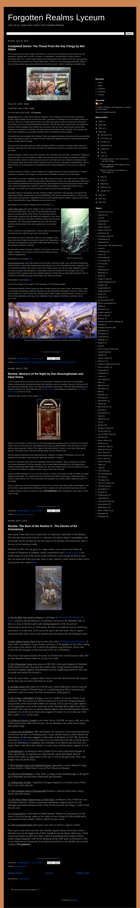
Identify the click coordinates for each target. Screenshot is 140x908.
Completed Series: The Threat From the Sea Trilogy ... (114, 160)
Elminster (101, 309)
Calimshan (102, 233)
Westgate (101, 513)
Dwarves (101, 297)
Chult (100, 248)
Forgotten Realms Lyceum (56, 17)
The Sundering (103, 474)
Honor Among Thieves (106, 349)
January (104, 191)
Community (102, 257)
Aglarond (101, 215)
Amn (99, 218)
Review (101, 425)
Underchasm (103, 495)
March (103, 184)
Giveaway (102, 334)
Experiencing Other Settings (109, 321)
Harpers (101, 343)
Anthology (102, 221)
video (23, 714)
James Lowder (103, 358)
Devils (100, 276)
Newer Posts (15, 873)
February (104, 187)
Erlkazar (101, 318)
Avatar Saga (103, 227)
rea (99, 422)
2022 (100, 195)
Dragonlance (103, 288)
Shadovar (101, 443)
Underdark (102, 498)
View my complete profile (105, 112)
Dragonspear (103, 291)
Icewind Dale (103, 352)
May (102, 177)
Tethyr (100, 465)
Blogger (75, 900)
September (105, 145)
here (52, 205)
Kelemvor (101, 361)
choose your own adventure (109, 245)
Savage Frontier (104, 428)
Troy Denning (103, 486)
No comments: (37, 358)
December (105, 135)
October (104, 142)
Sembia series (47, 389)
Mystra (100, 404)
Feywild (101, 324)
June (103, 156)
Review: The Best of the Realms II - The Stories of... (114, 171)
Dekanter (101, 273)
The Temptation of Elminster (72, 641)
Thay (100, 468)
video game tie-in (104, 501)
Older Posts (82, 873)
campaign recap (104, 236)
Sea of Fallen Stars (58, 362)
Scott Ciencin (103, 431)
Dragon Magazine (105, 282)
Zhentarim (102, 516)
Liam (100, 103)
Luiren (100, 376)
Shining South (103, 449)
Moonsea (101, 398)
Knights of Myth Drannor (107, 364)
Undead (101, 492)
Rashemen (102, 419)
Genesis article (71, 552)
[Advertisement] (113, 57)
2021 (100, 199)
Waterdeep (71, 362)
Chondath (101, 242)
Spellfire (24, 740)
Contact (101, 95)
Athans (100, 224)
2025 (100, 125)
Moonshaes (102, 401)
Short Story (102, 452)
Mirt (99, 392)
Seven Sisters (103, 440)
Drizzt (100, 294)
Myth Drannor (103, 407)
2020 (100, 202)
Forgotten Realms (105, 328)
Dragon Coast (103, 279)
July (102, 152)
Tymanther (102, 489)
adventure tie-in (104, 212)
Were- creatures (27, 514)
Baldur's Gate (19, 362)
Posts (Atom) (24, 879)
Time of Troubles (104, 483)
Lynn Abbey (102, 379)
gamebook (102, 331)
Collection (102, 92)
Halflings (101, 340)
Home (49, 873)
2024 (100, 128)
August (104, 149)
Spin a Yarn (102, 459)
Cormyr (101, 264)
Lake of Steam (103, 367)
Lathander (36, 362)
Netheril (101, 410)
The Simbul (102, 471)
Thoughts (101, 480)
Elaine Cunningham (105, 303)
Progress (101, 89)
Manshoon (102, 385)
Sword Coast (103, 462)
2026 (100, 121)
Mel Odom (45, 362)
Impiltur (101, 355)
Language (102, 370)
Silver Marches (104, 455)
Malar (100, 382)
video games (103, 504)
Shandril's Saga (104, 446)
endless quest (103, 312)
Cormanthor (102, 261)
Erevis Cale (102, 315)
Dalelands (102, 270)
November (105, 138)
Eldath (28, 362)
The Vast (101, 477)
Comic (100, 254)
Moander (101, 395)
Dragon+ (101, 285)
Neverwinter (102, 413)
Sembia (17, 514)
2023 (100, 132)
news (100, 416)
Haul (99, 346)
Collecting (102, 251)
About (100, 86)
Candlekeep (102, 239)
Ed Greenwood (20, 866)
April (103, 180)
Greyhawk (102, 337)
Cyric (100, 267)
